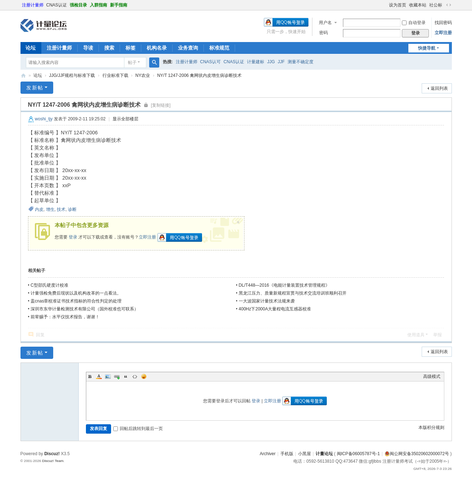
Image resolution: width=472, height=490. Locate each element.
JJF (281, 61)
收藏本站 (417, 5)
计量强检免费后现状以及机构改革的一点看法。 (76, 293)
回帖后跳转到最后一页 (138, 428)
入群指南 (98, 5)
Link (116, 376)
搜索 (109, 48)
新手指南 (118, 5)
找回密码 (443, 22)
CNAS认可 (210, 61)
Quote (125, 376)
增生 (50, 209)
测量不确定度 (300, 61)
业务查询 (188, 48)
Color (98, 376)
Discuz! (52, 453)
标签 (130, 48)
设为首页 (397, 5)
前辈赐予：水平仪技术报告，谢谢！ (65, 316)
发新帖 (34, 88)
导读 (88, 48)
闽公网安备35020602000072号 (417, 453)
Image (107, 376)
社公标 (435, 5)
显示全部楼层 (125, 118)
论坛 (31, 48)
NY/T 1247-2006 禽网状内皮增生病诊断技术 (199, 75)
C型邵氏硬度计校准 (49, 285)
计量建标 (255, 61)
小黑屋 (304, 453)
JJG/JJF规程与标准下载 (72, 75)
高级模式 (431, 376)
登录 (73, 237)
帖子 (132, 62)
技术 (61, 209)
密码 (323, 32)
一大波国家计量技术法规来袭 (267, 301)
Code (134, 376)
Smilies (143, 376)
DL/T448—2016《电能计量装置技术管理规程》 (284, 285)
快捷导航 (426, 48)
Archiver (267, 453)
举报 (437, 334)
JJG (271, 61)
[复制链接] (161, 105)
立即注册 (443, 32)
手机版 (286, 453)
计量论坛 (23, 75)
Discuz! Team (53, 461)
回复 (40, 334)
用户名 (325, 22)
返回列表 (439, 88)
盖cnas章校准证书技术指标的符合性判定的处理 (76, 301)
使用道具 (416, 334)
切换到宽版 (448, 5)
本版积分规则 (431, 427)
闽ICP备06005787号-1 (358, 453)
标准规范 (219, 48)
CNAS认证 (56, 5)
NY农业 (143, 75)
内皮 (39, 209)
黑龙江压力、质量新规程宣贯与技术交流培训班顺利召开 (293, 293)
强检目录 (78, 5)
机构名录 (157, 48)
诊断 (72, 209)
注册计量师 (32, 5)
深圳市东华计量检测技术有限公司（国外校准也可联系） (84, 308)
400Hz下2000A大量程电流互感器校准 (275, 308)
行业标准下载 (115, 75)
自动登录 (414, 22)
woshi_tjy (43, 118)
